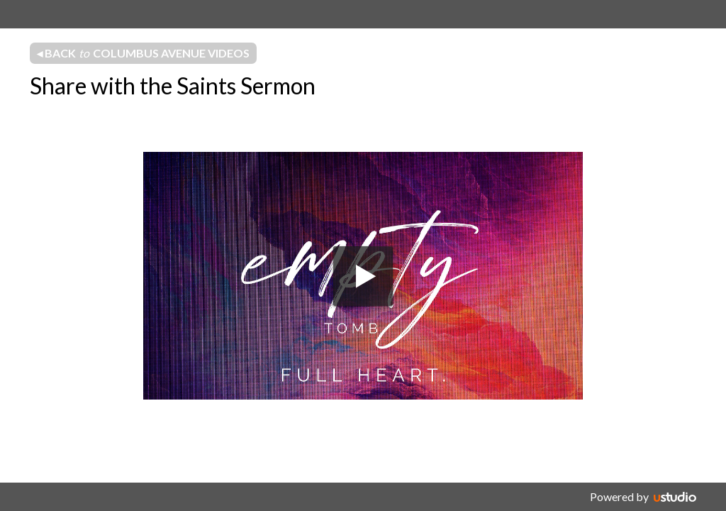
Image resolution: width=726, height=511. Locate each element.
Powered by (619, 496)
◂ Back (143, 53)
